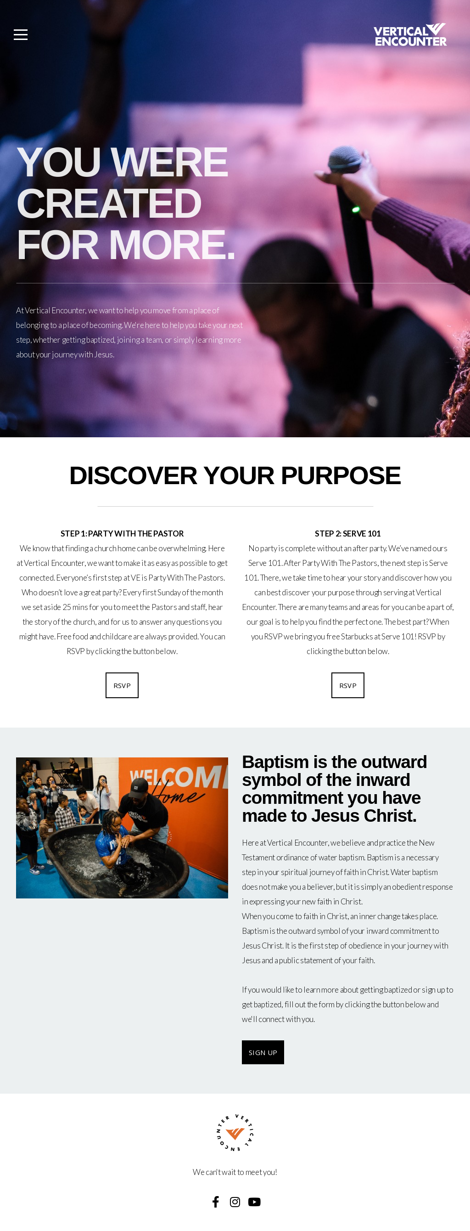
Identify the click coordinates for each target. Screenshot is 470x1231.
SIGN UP (263, 1052)
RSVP (122, 685)
